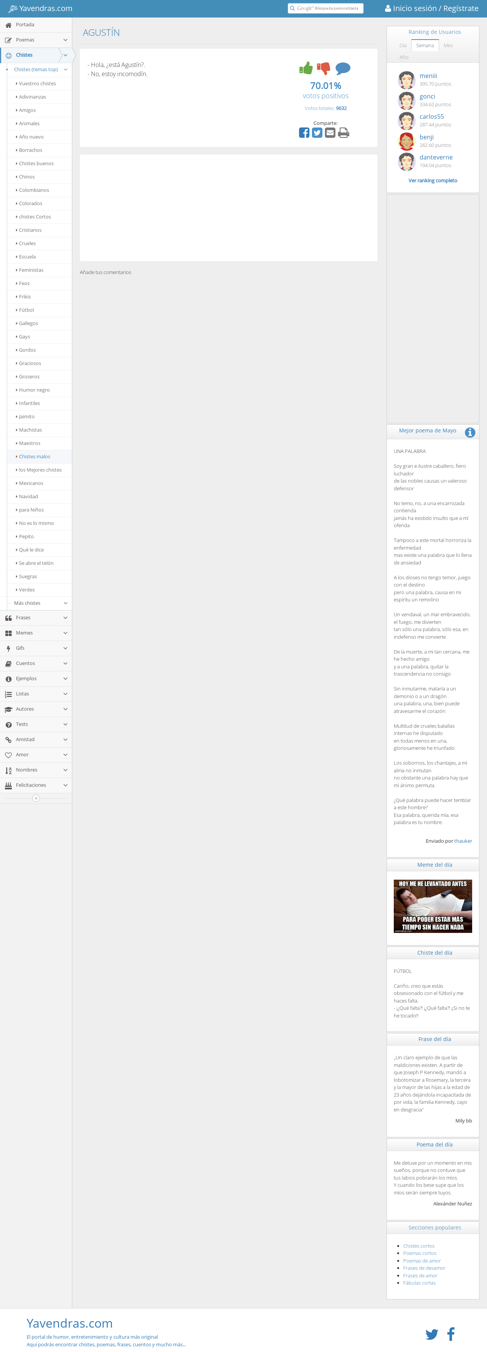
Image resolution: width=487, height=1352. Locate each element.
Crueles (26, 243)
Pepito (25, 536)
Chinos (25, 176)
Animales (28, 123)
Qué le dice (30, 549)
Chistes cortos (418, 1245)
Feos (23, 283)
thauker (463, 840)
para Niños (30, 509)
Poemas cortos (419, 1253)
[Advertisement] (228, 208)
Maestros (28, 443)
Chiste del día (434, 952)
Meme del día (434, 864)
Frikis (23, 296)
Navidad (27, 496)
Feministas (29, 269)
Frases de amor (420, 1275)
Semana (425, 45)
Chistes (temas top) (36, 69)
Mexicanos (29, 483)
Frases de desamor (424, 1267)
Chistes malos (33, 456)
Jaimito (25, 416)
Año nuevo (30, 136)
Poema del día (435, 1144)
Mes (448, 45)
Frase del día (435, 1039)
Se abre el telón (35, 563)
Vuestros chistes (36, 83)
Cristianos (28, 229)
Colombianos (32, 190)
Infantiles (28, 403)
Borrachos (29, 150)
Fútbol (25, 309)
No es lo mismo (35, 523)
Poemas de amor (422, 1260)
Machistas (29, 429)
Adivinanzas (31, 96)
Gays (23, 336)
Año (404, 57)
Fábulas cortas (419, 1282)
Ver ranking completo (433, 180)
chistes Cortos (33, 216)
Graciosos (28, 363)
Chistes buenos (35, 163)
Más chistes (41, 602)
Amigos (26, 110)
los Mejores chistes (39, 469)
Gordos (26, 349)
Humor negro (33, 389)
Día (403, 45)
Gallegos (27, 323)
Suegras (26, 576)
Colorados (29, 203)
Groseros (28, 376)
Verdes (25, 589)
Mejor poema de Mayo (427, 430)
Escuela (26, 256)
